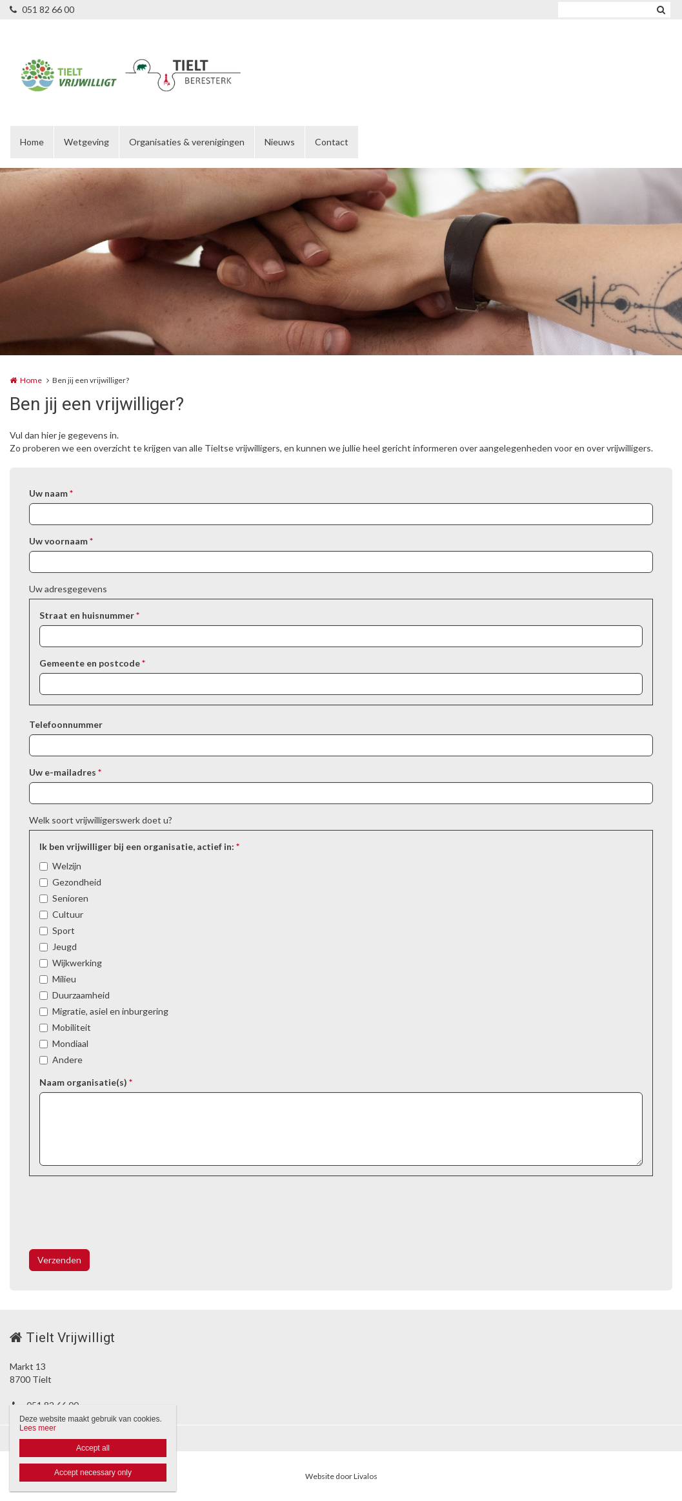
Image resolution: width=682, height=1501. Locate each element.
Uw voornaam (61, 540)
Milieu (64, 978)
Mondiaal (70, 1043)
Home (32, 141)
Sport (63, 930)
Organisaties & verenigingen (187, 141)
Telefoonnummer (66, 724)
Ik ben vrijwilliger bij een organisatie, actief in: (139, 846)
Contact (331, 141)
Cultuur (67, 914)
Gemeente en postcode (92, 662)
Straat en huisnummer (89, 615)
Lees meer (37, 1428)
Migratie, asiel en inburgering (110, 1011)
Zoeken (660, 9)
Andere (67, 1059)
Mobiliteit (71, 1027)
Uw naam (51, 493)
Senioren (70, 898)
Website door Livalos (341, 1476)
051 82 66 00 (42, 9)
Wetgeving (86, 141)
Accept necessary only (93, 1472)
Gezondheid (76, 881)
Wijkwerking (77, 962)
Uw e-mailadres (65, 772)
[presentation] (127, 1214)
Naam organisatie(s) (85, 1082)
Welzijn (66, 865)
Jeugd (64, 946)
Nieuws (280, 141)
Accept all (93, 1448)
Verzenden (59, 1259)
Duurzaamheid (81, 994)
